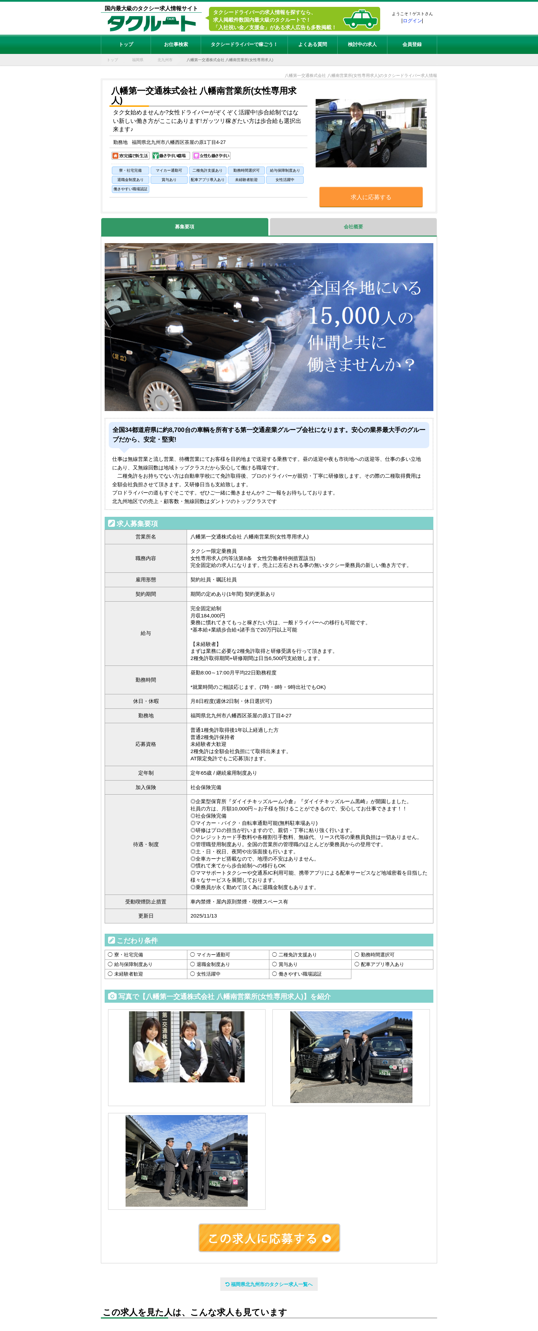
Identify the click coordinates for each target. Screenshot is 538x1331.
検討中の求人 (362, 44)
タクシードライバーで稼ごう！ (244, 44)
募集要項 (184, 226)
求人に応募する (371, 197)
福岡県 (137, 60)
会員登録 (412, 44)
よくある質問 (312, 44)
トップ (126, 44)
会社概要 (353, 226)
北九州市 (165, 60)
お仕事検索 (176, 44)
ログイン (412, 20)
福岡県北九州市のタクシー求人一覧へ (269, 1284)
